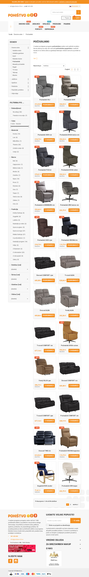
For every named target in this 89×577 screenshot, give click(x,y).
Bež (15, 161)
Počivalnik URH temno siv (69, 205)
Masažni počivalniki (19, 64)
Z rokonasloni (18, 252)
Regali (14, 67)
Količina (46, 66)
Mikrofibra (17, 141)
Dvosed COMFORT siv (69, 380)
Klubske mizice (17, 59)
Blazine (15, 75)
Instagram (16, 561)
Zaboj (16, 259)
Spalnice (47, 23)
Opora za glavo (19, 227)
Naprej (76, 504)
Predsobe (57, 24)
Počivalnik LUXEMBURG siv (45, 205)
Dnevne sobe (25, 23)
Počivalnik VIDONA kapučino (69, 451)
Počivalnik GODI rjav (44, 240)
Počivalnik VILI (44, 100)
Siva (15, 189)
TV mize (15, 70)
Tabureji (15, 72)
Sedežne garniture (18, 53)
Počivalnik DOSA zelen (69, 170)
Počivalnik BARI (69, 100)
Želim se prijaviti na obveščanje (58, 525)
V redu (75, 520)
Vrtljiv (16, 245)
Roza (15, 182)
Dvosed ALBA (45, 310)
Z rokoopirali (18, 256)
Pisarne (67, 24)
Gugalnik (17, 216)
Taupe (16, 193)
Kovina (16, 134)
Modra (16, 171)
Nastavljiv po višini (19, 223)
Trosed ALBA (69, 275)
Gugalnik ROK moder (44, 486)
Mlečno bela (18, 168)
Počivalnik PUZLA (44, 170)
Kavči (14, 56)
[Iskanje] (66, 12)
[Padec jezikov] (75, 6)
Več (36, 58)
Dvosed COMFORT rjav (45, 275)
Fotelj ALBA (69, 310)
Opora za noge (19, 231)
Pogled (67, 69)
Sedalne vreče (17, 50)
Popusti (39, 28)
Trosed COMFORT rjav (45, 416)
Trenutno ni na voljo (20, 115)
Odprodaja (50, 28)
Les (15, 137)
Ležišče (16, 220)
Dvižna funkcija (18, 213)
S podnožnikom (19, 238)
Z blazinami (17, 249)
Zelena (16, 200)
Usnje (16, 152)
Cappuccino (18, 164)
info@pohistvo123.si (15, 6)
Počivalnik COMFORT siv (69, 416)
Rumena (16, 186)
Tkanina (17, 144)
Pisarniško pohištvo (18, 90)
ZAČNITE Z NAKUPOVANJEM (68, 2)
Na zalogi (17, 112)
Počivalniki (16, 61)
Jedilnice (36, 24)
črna (15, 204)
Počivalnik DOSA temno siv (69, 135)
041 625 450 (29, 6)
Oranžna (16, 175)
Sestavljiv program (20, 241)
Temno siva (17, 196)
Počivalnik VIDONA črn (69, 240)
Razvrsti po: (37, 66)
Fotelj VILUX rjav (45, 380)
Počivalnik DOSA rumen (69, 345)
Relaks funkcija (19, 234)
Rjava (16, 179)
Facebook (10, 561)
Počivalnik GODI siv (45, 135)
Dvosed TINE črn (45, 451)
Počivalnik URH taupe (69, 486)
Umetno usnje (18, 148)
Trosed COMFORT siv (45, 345)
